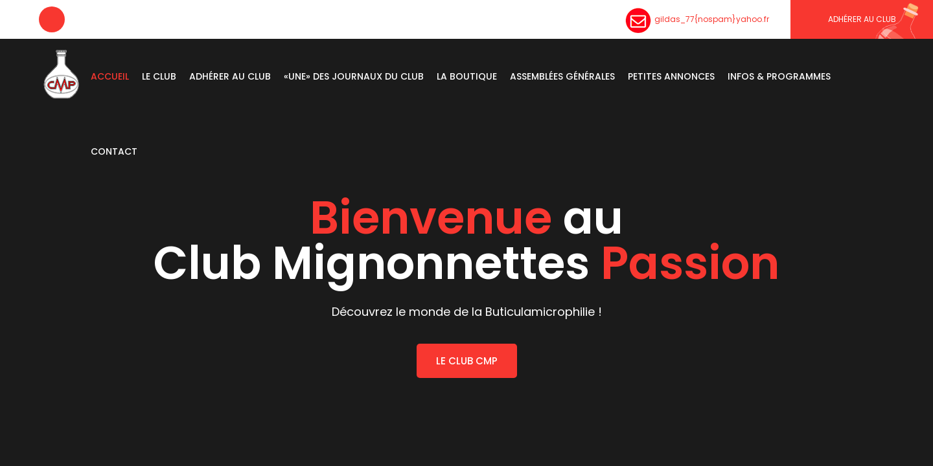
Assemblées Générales (562, 76)
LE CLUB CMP (467, 361)
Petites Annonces (671, 76)
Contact (114, 151)
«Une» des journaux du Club (354, 76)
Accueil (110, 76)
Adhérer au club (230, 76)
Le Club (159, 76)
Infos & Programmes (779, 76)
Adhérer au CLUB (862, 19)
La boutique (467, 76)
